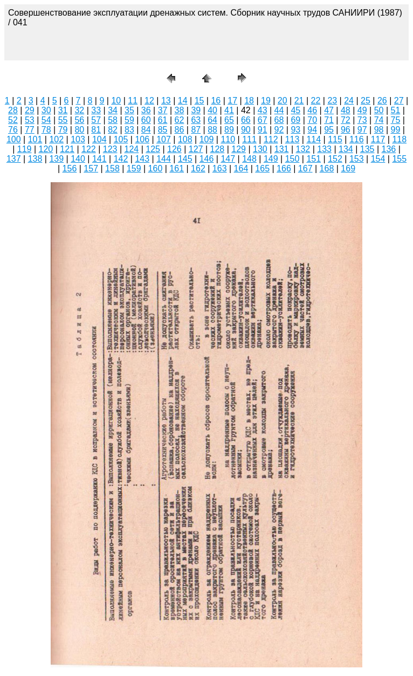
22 (316, 100)
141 (99, 158)
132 (303, 149)
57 (96, 120)
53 (30, 120)
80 (79, 129)
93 (295, 129)
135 (367, 149)
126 (174, 149)
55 (63, 120)
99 (396, 129)
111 (249, 139)
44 (279, 110)
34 (113, 110)
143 (142, 158)
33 (96, 110)
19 (266, 100)
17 (232, 100)
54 (46, 120)
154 (378, 158)
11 (132, 100)
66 (246, 120)
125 (153, 149)
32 (79, 110)
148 (249, 158)
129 (238, 149)
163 (219, 168)
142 (121, 158)
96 (345, 129)
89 (229, 129)
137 (13, 158)
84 (146, 129)
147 (228, 158)
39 (196, 110)
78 (46, 129)
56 (79, 120)
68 (279, 120)
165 (262, 168)
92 (279, 129)
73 (362, 120)
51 (396, 110)
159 (134, 168)
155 (399, 158)
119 (24, 149)
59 (129, 120)
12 (149, 100)
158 (112, 168)
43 (262, 110)
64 (212, 120)
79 (63, 129)
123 (110, 149)
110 (228, 139)
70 (312, 120)
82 (113, 129)
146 (206, 158)
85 (163, 129)
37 (163, 110)
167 (305, 168)
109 (206, 139)
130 (260, 149)
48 (345, 110)
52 (13, 120)
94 (312, 129)
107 (163, 139)
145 (185, 158)
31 (63, 110)
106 (142, 139)
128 (217, 149)
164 (241, 168)
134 (346, 149)
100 (13, 139)
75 (396, 120)
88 (212, 129)
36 (146, 110)
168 (327, 168)
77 (30, 129)
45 (295, 110)
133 (324, 149)
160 (155, 168)
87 (196, 129)
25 (365, 100)
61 (163, 120)
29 (30, 110)
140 (78, 158)
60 (146, 120)
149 (271, 158)
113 (292, 139)
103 (78, 139)
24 (349, 100)
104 (99, 139)
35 (129, 110)
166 (284, 168)
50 (379, 110)
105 (121, 139)
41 (229, 110)
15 (199, 100)
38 (179, 110)
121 (67, 149)
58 (113, 120)
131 (281, 149)
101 (35, 139)
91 (262, 129)
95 (329, 129)
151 (313, 158)
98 (379, 129)
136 (389, 149)
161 (176, 168)
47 (329, 110)
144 (163, 158)
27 (399, 100)
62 (179, 120)
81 (96, 129)
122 (88, 149)
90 (246, 129)
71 (329, 120)
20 (282, 100)
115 (335, 139)
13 (166, 100)
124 (132, 149)
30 (46, 110)
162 (198, 168)
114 (313, 139)
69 (295, 120)
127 (196, 149)
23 (332, 100)
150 (292, 158)
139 (56, 158)
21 (299, 100)
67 (262, 120)
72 (345, 120)
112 (271, 139)
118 (399, 139)
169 (348, 168)
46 (312, 110)
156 (70, 168)
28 (13, 110)
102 (56, 139)
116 (356, 139)
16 (216, 100)
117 (378, 139)
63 (196, 120)
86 (179, 129)
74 (379, 120)
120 (46, 149)
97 (362, 129)
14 (183, 100)
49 (362, 110)
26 (382, 100)
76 (13, 129)
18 (249, 100)
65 (229, 120)
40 (212, 110)
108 (185, 139)
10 (116, 100)
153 (356, 158)
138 (35, 158)
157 (91, 168)
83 (129, 129)
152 (335, 158)
